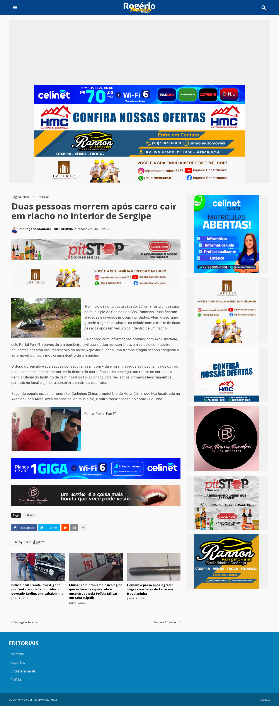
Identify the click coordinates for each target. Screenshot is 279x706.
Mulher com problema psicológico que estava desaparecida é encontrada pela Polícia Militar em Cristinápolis (95, 591)
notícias (44, 197)
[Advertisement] (139, 52)
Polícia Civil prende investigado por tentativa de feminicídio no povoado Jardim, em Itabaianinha (37, 589)
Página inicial (20, 197)
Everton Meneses (46, 699)
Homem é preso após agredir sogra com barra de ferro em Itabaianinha (150, 589)
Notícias (17, 654)
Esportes (17, 662)
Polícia (15, 679)
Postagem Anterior (26, 622)
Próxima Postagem (165, 622)
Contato (265, 699)
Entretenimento (23, 671)
